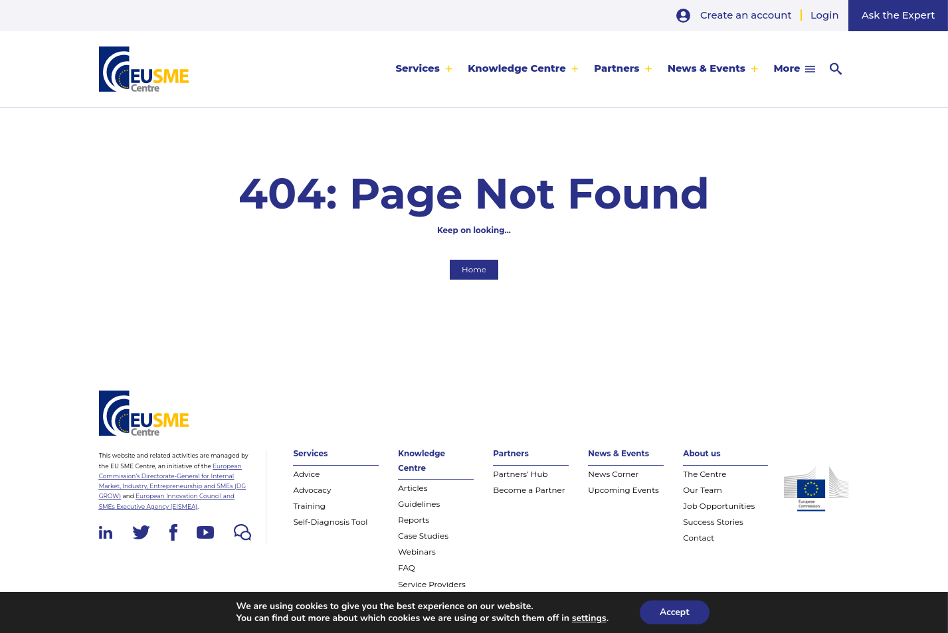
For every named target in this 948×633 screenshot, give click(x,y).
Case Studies (423, 536)
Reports (413, 520)
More (786, 68)
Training (309, 506)
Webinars (417, 552)
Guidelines (419, 504)
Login (824, 15)
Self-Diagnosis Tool (330, 522)
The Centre (704, 474)
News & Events (706, 68)
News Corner (613, 474)
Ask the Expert (898, 15)
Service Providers (431, 584)
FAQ (406, 568)
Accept (675, 612)
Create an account (746, 15)
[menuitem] (424, 69)
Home (474, 269)
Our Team (702, 490)
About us (701, 453)
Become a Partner (529, 490)
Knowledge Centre (516, 68)
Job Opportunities (719, 506)
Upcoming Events (623, 490)
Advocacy (312, 490)
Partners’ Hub (520, 474)
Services (417, 68)
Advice (306, 474)
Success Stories (713, 522)
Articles (412, 488)
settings (589, 618)
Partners (616, 68)
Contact (698, 538)
